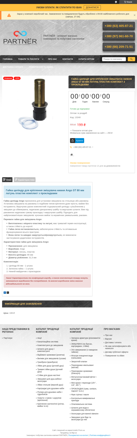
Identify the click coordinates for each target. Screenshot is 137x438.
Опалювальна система (81, 404)
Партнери (7, 338)
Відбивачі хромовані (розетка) (51, 355)
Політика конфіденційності (100, 435)
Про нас (52, 59)
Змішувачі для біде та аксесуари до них (81, 418)
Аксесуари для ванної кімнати (84, 414)
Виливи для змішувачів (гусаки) (51, 358)
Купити (79, 140)
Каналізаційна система (47, 342)
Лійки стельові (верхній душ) (50, 385)
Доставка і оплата (13, 67)
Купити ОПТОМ (86, 59)
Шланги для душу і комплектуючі (46, 350)
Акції (39, 338)
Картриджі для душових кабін (50, 388)
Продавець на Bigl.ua (68, 433)
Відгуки (108, 339)
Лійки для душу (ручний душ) (50, 366)
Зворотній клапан (79, 361)
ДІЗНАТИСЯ (92, 7)
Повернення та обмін (41, 67)
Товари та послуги (28, 59)
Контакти (67, 59)
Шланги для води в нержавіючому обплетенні (83, 409)
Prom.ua (81, 430)
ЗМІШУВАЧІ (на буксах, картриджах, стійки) (81, 345)
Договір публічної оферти (116, 352)
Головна (7, 59)
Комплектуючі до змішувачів (50, 345)
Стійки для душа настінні (48, 375)
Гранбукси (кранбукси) (47, 362)
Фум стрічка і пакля (80, 394)
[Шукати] (131, 59)
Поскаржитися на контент (78, 435)
